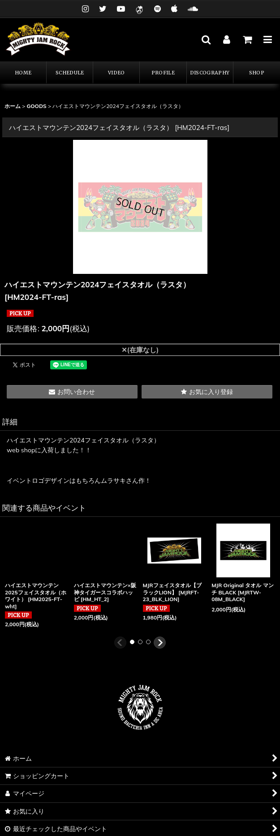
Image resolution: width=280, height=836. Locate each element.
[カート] (247, 39)
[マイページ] (226, 39)
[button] (206, 39)
